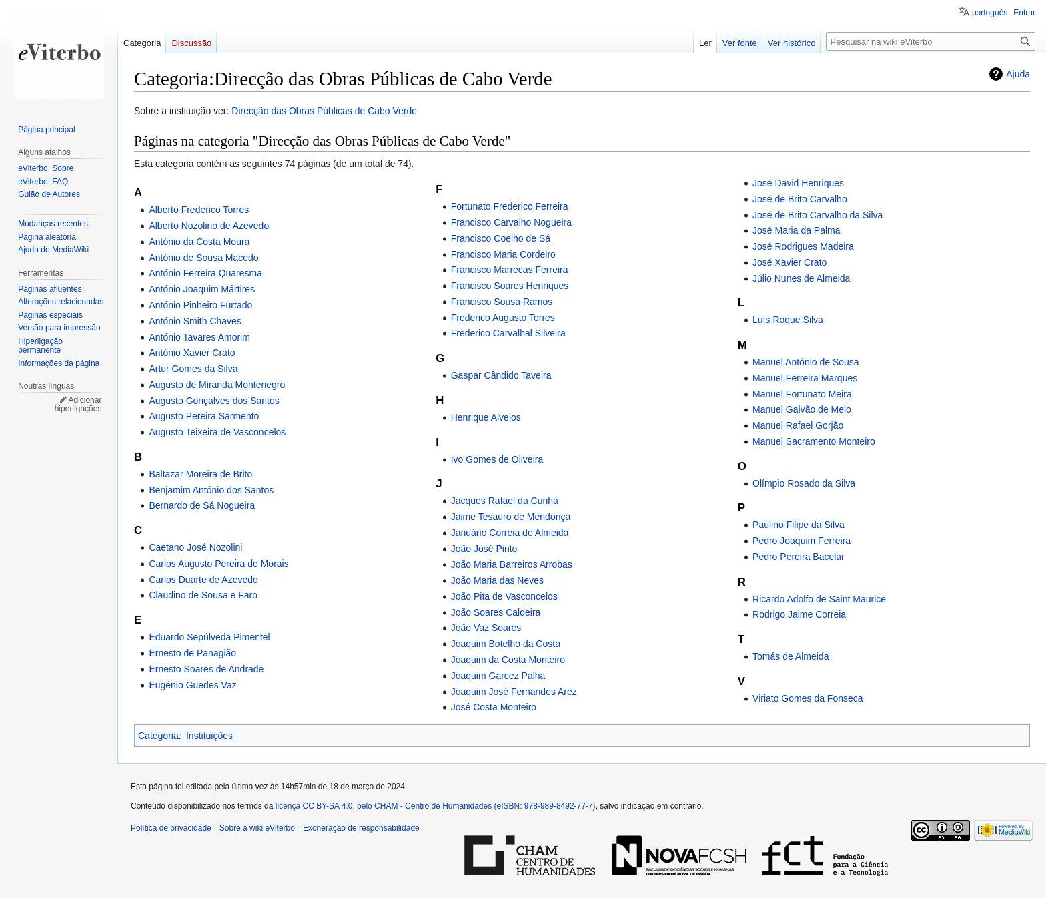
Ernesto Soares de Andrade (206, 669)
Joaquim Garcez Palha (498, 675)
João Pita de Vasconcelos (504, 596)
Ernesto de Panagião (192, 653)
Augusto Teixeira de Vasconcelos (217, 432)
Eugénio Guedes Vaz (192, 685)
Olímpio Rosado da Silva (803, 483)
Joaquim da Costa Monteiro (508, 659)
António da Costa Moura (199, 241)
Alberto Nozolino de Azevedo (209, 225)
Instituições (209, 735)
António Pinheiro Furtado (200, 305)
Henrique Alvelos (486, 417)
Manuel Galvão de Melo (801, 409)
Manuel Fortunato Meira (802, 394)
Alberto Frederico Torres (199, 209)
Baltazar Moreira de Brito (200, 474)
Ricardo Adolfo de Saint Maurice (819, 599)
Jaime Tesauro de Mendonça (511, 516)
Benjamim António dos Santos (211, 490)
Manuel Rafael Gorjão (797, 425)
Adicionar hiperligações (78, 404)
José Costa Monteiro (493, 707)
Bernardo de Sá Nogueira (202, 505)
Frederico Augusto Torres (503, 317)
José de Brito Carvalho (799, 199)
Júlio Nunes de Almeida (801, 278)
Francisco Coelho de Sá (500, 238)
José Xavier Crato (789, 262)
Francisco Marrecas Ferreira (509, 269)
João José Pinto (484, 548)
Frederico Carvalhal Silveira (508, 333)
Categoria (158, 735)
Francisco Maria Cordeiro (503, 254)
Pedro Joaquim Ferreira (801, 540)
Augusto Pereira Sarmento (204, 416)
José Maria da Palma (796, 230)
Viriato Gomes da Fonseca (807, 698)
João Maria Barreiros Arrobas (511, 564)
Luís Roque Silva (787, 319)
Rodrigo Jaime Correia (799, 614)
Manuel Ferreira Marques (804, 378)
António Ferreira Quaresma (205, 273)
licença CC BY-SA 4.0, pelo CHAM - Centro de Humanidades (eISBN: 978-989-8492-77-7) (436, 806)
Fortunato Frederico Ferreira (509, 206)
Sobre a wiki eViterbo (257, 828)
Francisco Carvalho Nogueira (511, 222)
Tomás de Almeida (790, 656)
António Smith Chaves (195, 321)
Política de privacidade (171, 828)
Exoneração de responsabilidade (361, 828)
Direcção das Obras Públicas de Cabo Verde (324, 110)
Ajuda (1018, 74)
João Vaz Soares (486, 627)
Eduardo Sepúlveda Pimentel (209, 637)
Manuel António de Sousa (805, 362)
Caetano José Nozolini (195, 547)
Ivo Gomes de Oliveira (497, 459)
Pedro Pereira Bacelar (798, 556)
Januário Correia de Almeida (510, 532)
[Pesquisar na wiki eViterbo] (930, 41)
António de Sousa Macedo (203, 257)
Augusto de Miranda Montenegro (217, 384)
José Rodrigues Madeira (803, 246)
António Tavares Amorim (199, 337)
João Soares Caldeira (496, 612)
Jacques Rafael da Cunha (504, 500)
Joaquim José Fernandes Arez (514, 691)
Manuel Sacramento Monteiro (813, 441)
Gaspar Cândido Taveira (501, 375)
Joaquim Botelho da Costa (505, 643)
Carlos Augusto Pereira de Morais (218, 563)
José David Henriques (798, 183)
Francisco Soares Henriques (510, 285)
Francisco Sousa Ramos (502, 301)
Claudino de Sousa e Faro (203, 595)
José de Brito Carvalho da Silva (817, 215)
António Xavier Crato (192, 352)
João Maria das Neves (497, 580)
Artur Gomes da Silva (193, 368)
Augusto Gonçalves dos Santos (214, 400)
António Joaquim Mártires (202, 289)
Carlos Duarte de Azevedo (203, 579)
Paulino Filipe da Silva (798, 524)
